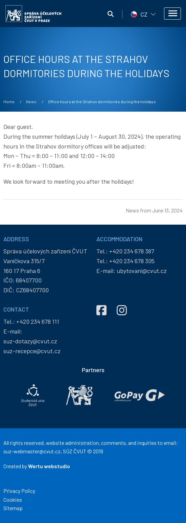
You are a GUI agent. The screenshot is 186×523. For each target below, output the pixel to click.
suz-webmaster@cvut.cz (32, 451)
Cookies (12, 499)
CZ (143, 14)
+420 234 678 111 (37, 321)
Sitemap (13, 508)
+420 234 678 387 (131, 251)
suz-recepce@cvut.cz (32, 351)
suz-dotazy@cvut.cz (30, 341)
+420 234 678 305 (132, 261)
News (31, 101)
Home (9, 101)
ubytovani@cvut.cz (142, 270)
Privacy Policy (19, 490)
